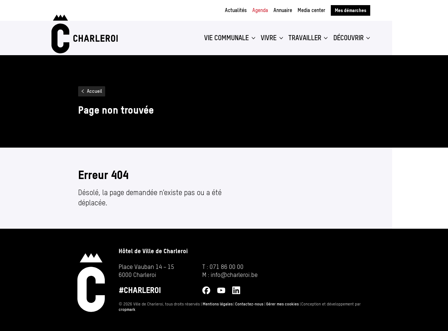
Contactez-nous (249, 304)
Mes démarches (350, 10)
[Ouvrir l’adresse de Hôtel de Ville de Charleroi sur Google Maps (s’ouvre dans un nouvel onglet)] (153, 271)
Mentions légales (218, 304)
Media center (311, 10)
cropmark (127, 309)
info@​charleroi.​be (234, 274)
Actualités (236, 10)
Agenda (260, 10)
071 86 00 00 (227, 266)
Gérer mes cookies (282, 304)
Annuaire (282, 10)
